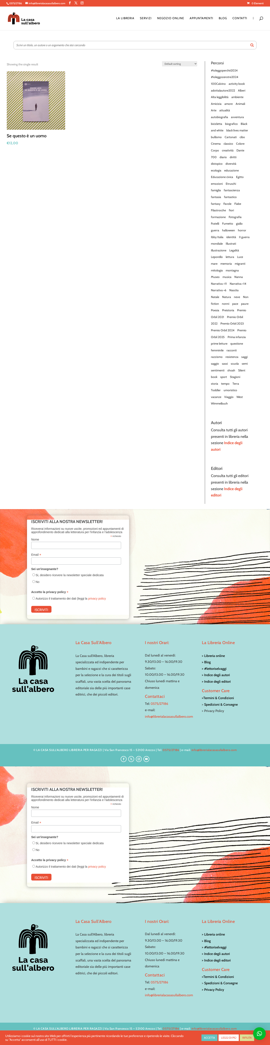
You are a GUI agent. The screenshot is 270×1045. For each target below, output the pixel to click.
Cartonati (231, 137)
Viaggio (229, 397)
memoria (226, 264)
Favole (227, 204)
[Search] (252, 45)
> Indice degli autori (216, 675)
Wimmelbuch (219, 403)
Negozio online (170, 18)
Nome (35, 539)
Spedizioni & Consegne (221, 705)
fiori (231, 210)
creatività (228, 150)
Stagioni (235, 377)
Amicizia (216, 104)
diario (223, 157)
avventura (237, 117)
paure (244, 304)
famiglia (216, 190)
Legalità (234, 250)
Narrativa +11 (219, 284)
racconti (232, 350)
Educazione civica (222, 177)
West (239, 397)
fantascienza (232, 190)
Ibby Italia (217, 237)
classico (228, 144)
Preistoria (228, 310)
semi (245, 363)
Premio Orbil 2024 (222, 330)
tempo (225, 384)
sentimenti (217, 370)
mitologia (217, 270)
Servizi (146, 18)
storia (214, 384)
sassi (225, 363)
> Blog (206, 662)
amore (228, 104)
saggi (244, 357)
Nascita (234, 290)
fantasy (215, 204)
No (37, 582)
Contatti (239, 18)
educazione (231, 170)
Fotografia (235, 217)
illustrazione (218, 250)
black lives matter (237, 130)
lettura (230, 257)
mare (214, 264)
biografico (231, 124)
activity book (237, 84)
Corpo (215, 150)
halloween (228, 230)
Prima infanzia (237, 337)
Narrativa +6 (218, 290)
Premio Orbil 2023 (232, 323)
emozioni (217, 184)
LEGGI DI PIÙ (228, 1037)
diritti (233, 157)
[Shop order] (179, 63)
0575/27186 (159, 704)
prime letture (219, 343)
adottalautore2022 (223, 90)
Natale (215, 297)
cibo (242, 137)
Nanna (238, 277)
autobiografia (219, 117)
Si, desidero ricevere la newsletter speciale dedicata (70, 575)
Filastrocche (218, 210)
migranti (240, 264)
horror (242, 230)
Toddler (216, 390)
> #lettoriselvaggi (214, 669)
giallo (239, 223)
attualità (224, 110)
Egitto (240, 177)
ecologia (216, 170)
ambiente (237, 97)
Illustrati (231, 243)
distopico (217, 164)
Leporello (217, 257)
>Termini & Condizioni (218, 698)
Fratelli (215, 223)
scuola (235, 363)
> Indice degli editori (216, 682)
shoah (231, 370)
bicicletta (216, 124)
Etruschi (231, 184)
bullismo (216, 137)
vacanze (216, 397)
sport (223, 377)
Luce (240, 257)
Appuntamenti (201, 18)
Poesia (215, 310)
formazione (218, 217)
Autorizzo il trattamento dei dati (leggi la (71, 598)
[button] (259, 1033)
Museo (215, 277)
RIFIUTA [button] (247, 1037)
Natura (226, 297)
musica (227, 277)
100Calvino (218, 84)
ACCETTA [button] (209, 1037)
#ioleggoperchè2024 (224, 70)
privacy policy (97, 598)
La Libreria (125, 18)
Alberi (241, 90)
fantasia (216, 197)
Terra (235, 384)
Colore (240, 144)
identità (231, 237)
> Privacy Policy (213, 990)
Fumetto (227, 223)
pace (235, 304)
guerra (215, 230)
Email (36, 555)
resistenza (231, 357)
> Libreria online (213, 656)
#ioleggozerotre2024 (224, 77)
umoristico (230, 390)
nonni (225, 304)
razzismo (217, 357)
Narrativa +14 (238, 284)
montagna (232, 270)
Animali (240, 104)
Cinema (216, 144)
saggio (215, 363)
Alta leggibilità (219, 97)
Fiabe (237, 204)
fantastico (230, 197)
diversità (230, 164)
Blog (223, 18)
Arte (213, 110)
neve (237, 297)
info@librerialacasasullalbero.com (169, 717)
